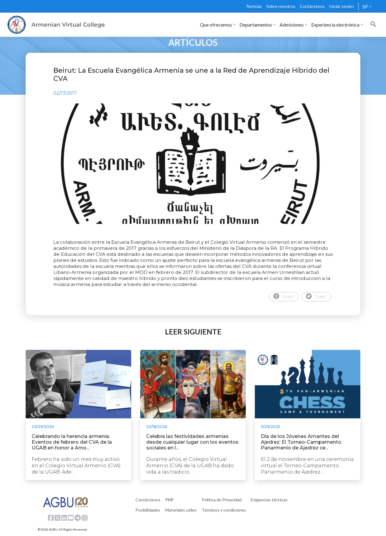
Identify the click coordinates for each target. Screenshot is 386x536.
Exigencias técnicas (269, 499)
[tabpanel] (193, 163)
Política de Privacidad (222, 499)
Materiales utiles (181, 509)
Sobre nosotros (281, 6)
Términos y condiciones (224, 509)
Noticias (254, 6)
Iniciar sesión (341, 6)
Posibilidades (147, 509)
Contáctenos (312, 6)
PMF (169, 499)
